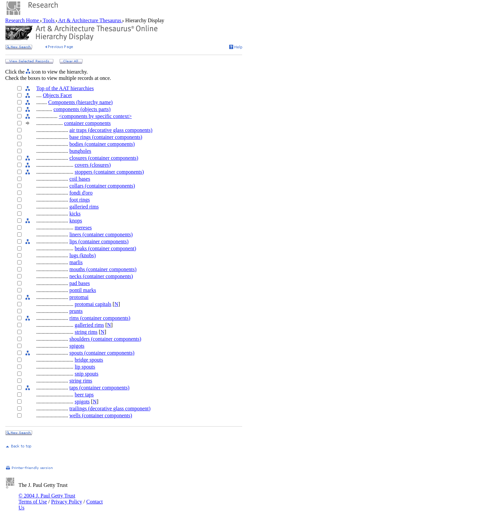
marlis (75, 262)
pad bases (79, 283)
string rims (86, 332)
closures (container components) (103, 158)
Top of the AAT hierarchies (65, 88)
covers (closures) (93, 165)
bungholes (80, 151)
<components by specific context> (95, 116)
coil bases (79, 179)
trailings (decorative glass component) (109, 408)
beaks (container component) (105, 248)
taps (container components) (99, 387)
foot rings (79, 200)
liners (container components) (100, 234)
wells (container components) (100, 415)
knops (75, 220)
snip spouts (86, 374)
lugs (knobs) (82, 255)
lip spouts (85, 367)
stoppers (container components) (109, 172)
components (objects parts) (81, 109)
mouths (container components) (102, 269)
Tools (49, 20)
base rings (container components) (105, 137)
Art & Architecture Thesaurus (90, 20)
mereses (83, 227)
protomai (78, 297)
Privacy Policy (66, 501)
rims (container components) (99, 318)
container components (87, 123)
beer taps (84, 394)
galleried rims (83, 206)
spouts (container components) (101, 353)
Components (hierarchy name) (80, 102)
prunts (75, 311)
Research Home (22, 20)
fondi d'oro (80, 193)
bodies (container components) (101, 144)
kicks (74, 213)
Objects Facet (57, 95)
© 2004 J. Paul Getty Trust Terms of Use (47, 498)
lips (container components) (99, 241)
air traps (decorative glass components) (110, 130)
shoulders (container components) (105, 339)
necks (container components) (101, 276)
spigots (76, 346)
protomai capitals (93, 304)
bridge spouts (89, 360)
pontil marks (82, 290)
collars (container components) (102, 186)
